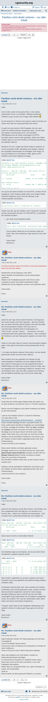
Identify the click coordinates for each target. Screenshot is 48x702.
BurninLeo (4, 93)
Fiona (9, 252)
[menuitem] (7, 7)
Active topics (18, 13)
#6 (2, 635)
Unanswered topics (7, 13)
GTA (26, 695)
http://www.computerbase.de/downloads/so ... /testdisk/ (21, 420)
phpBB (17, 697)
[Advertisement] (24, 64)
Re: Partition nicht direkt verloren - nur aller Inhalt (21, 259)
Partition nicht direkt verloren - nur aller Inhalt (24, 19)
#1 (2, 104)
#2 (2, 262)
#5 (2, 501)
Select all (11, 160)
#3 (2, 311)
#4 (2, 398)
